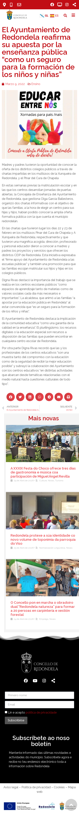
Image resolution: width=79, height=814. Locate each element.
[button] (65, 15)
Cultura (70, 480)
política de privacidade (41, 712)
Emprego (71, 619)
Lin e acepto (32, 712)
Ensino (35, 84)
